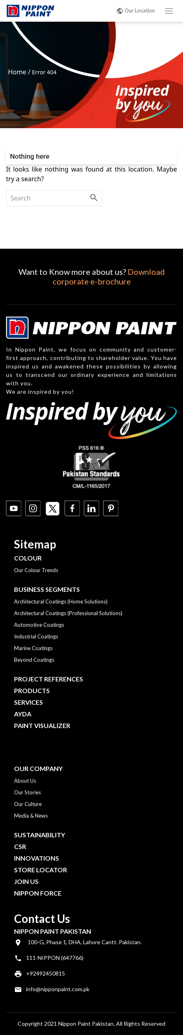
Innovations (36, 858)
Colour (28, 558)
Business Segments (47, 589)
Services (28, 702)
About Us (25, 780)
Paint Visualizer (42, 725)
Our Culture (28, 804)
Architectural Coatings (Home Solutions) (61, 601)
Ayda (22, 714)
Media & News (31, 815)
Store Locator (40, 869)
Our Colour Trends (36, 570)
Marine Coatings (33, 648)
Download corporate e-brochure (109, 276)
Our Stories (27, 792)
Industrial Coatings (36, 636)
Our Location (135, 10)
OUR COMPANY (38, 768)
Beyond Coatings (34, 660)
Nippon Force (37, 893)
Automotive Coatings (39, 625)
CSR (20, 846)
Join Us (26, 881)
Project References (48, 679)
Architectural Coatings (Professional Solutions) (68, 613)
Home (17, 72)
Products (32, 690)
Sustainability (39, 835)
